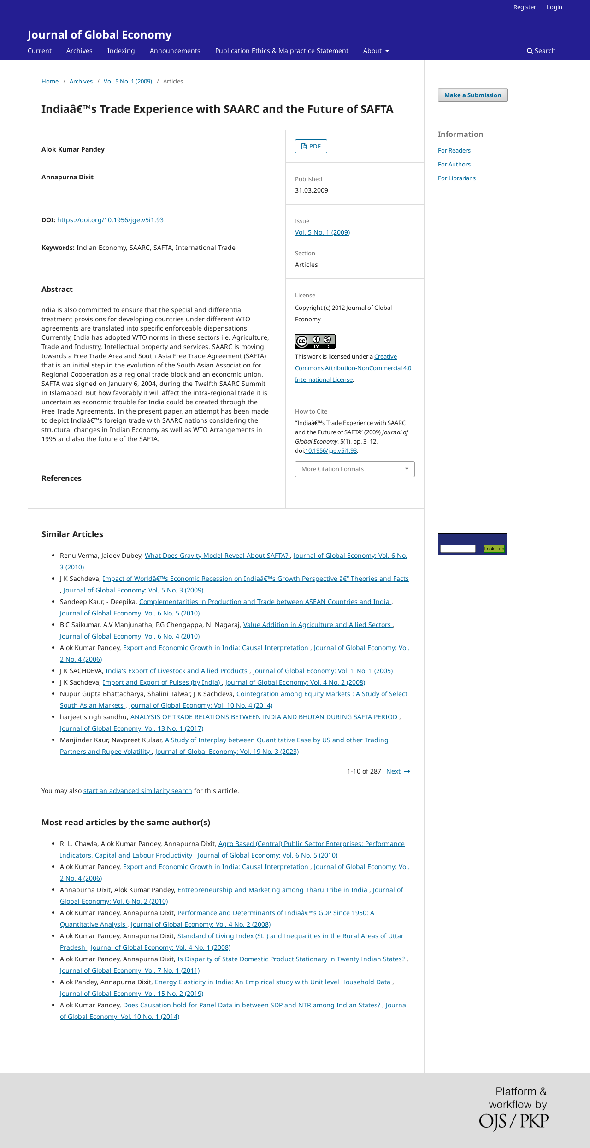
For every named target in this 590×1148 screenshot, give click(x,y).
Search (541, 50)
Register (524, 7)
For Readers (454, 150)
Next (393, 771)
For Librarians (457, 178)
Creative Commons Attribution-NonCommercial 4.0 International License (353, 368)
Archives (79, 50)
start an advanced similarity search (137, 790)
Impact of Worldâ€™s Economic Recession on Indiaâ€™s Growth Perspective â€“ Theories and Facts (256, 578)
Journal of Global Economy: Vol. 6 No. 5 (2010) (130, 613)
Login (554, 7)
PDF (314, 146)
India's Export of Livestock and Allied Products (177, 670)
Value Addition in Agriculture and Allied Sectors (318, 624)
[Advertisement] (465, 357)
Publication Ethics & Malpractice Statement (281, 50)
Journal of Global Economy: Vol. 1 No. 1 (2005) (323, 670)
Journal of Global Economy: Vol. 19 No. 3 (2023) (227, 751)
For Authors (454, 164)
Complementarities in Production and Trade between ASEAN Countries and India (265, 601)
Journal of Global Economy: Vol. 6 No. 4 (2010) (130, 636)
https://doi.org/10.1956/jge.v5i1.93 (110, 219)
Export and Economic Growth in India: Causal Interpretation (216, 647)
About (373, 50)
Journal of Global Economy (100, 34)
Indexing (121, 50)
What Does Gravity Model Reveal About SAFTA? (217, 555)
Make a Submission (473, 95)
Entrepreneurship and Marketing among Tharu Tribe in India (273, 889)
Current (40, 50)
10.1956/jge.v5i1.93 (331, 450)
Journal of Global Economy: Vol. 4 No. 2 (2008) (295, 682)
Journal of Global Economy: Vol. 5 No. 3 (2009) (133, 590)
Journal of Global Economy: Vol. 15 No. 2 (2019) (131, 993)
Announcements (175, 50)
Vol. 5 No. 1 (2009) (128, 81)
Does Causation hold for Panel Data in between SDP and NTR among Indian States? (252, 1004)
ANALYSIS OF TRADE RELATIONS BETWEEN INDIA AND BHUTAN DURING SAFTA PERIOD (264, 716)
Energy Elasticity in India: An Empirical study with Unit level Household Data (273, 981)
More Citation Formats (332, 469)
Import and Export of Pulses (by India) (162, 682)
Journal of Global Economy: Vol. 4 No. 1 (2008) (160, 947)
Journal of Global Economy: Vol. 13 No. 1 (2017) (131, 728)
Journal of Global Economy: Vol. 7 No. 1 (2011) (130, 970)
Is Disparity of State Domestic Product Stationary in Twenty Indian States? (292, 958)
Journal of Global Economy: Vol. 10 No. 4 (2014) (200, 705)
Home (50, 81)
